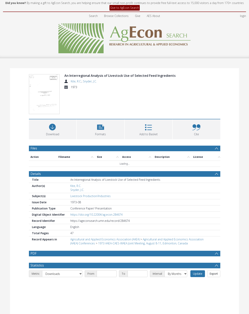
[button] (100, 105)
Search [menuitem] (93, 16)
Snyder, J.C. (90, 81)
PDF (33, 230)
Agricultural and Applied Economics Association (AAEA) (105, 216)
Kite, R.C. (76, 81)
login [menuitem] (243, 16)
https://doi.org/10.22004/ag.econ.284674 (96, 191)
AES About (153, 16)
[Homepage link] (124, 37)
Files (34, 124)
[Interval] (175, 250)
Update (197, 250)
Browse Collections (116, 16)
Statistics (37, 242)
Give (137, 16)
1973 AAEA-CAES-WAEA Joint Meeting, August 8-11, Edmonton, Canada (143, 220)
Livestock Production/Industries (90, 172)
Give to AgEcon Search (124, 8)
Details (36, 150)
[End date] (138, 250)
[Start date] (107, 250)
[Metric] (62, 250)
